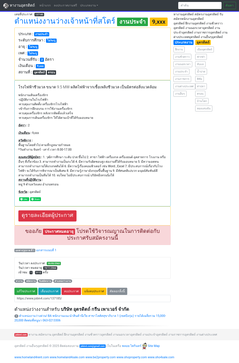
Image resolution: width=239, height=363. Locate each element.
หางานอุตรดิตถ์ (19, 6)
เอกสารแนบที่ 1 (46, 250)
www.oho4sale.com (161, 357)
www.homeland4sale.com (67, 357)
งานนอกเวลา (183, 64)
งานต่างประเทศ (184, 86)
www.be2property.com (100, 357)
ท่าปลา (201, 86)
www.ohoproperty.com (131, 357)
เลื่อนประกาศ (49, 291)
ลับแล (200, 64)
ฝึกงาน (179, 49)
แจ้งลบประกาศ (94, 291)
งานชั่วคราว (182, 56)
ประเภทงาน (88, 5)
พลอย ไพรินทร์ (134, 346)
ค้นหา (230, 5)
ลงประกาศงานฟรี (65, 5)
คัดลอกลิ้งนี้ (117, 291)
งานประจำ (181, 71)
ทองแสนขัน (204, 108)
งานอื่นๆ (180, 93)
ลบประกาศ (71, 291)
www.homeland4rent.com (31, 357)
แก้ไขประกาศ (26, 291)
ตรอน (200, 93)
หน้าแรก (45, 5)
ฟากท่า (201, 56)
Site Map (154, 346)
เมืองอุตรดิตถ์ (204, 49)
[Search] (200, 5)
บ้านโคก (202, 101)
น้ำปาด (201, 71)
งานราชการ (182, 78)
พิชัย (199, 78)
